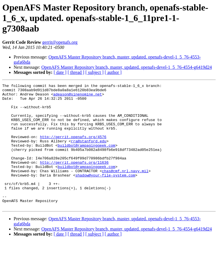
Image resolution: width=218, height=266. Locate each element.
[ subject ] (94, 72)
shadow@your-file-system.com (105, 193)
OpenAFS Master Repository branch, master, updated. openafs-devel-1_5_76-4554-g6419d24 (126, 67)
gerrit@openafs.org (59, 42)
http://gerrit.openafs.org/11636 (74, 178)
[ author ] (113, 72)
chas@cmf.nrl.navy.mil (125, 188)
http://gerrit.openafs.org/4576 (73, 147)
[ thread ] (76, 72)
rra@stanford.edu (88, 152)
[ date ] (60, 72)
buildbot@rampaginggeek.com (86, 158)
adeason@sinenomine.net (77, 96)
